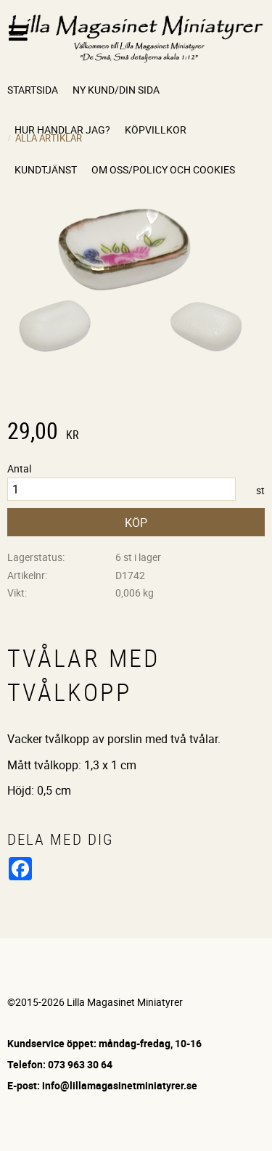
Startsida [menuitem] (32, 90)
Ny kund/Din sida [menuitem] (116, 90)
